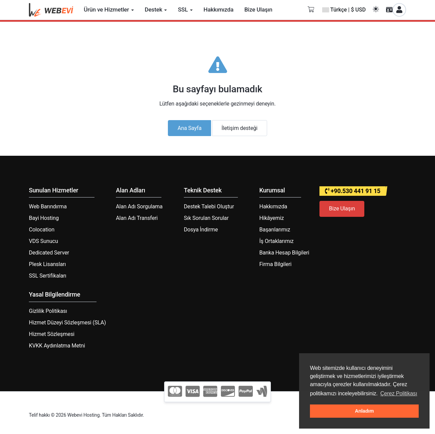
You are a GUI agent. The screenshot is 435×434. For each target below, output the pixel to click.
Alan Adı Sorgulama (139, 206)
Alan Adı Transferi (137, 218)
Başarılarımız (274, 229)
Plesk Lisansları (47, 264)
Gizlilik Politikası (48, 311)
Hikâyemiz (271, 218)
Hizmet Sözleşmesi (51, 334)
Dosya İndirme (201, 229)
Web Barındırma (48, 206)
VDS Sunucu (43, 241)
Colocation (41, 229)
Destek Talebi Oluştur (209, 206)
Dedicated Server (49, 252)
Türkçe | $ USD (344, 9)
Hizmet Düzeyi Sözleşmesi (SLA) (67, 322)
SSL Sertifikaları (47, 275)
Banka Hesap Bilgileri (284, 252)
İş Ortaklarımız (276, 241)
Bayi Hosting (44, 218)
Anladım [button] (364, 411)
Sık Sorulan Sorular (206, 218)
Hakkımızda (273, 206)
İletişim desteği (240, 128)
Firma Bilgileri (275, 264)
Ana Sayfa (189, 128)
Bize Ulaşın (342, 208)
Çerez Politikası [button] (398, 393)
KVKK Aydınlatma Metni (57, 345)
